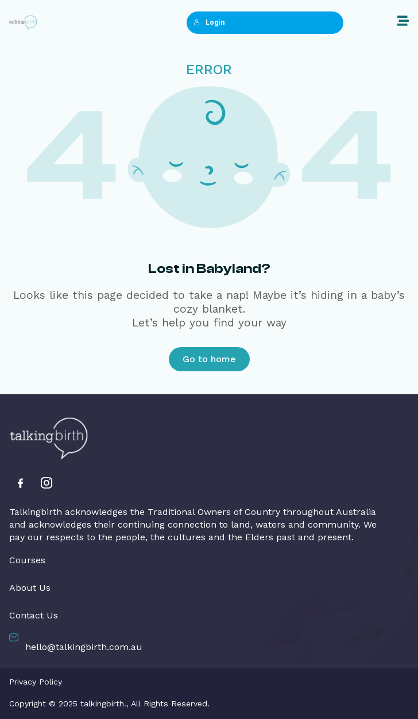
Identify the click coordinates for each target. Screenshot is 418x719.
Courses (27, 560)
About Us (30, 588)
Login (209, 22)
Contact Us (33, 615)
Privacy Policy (35, 681)
